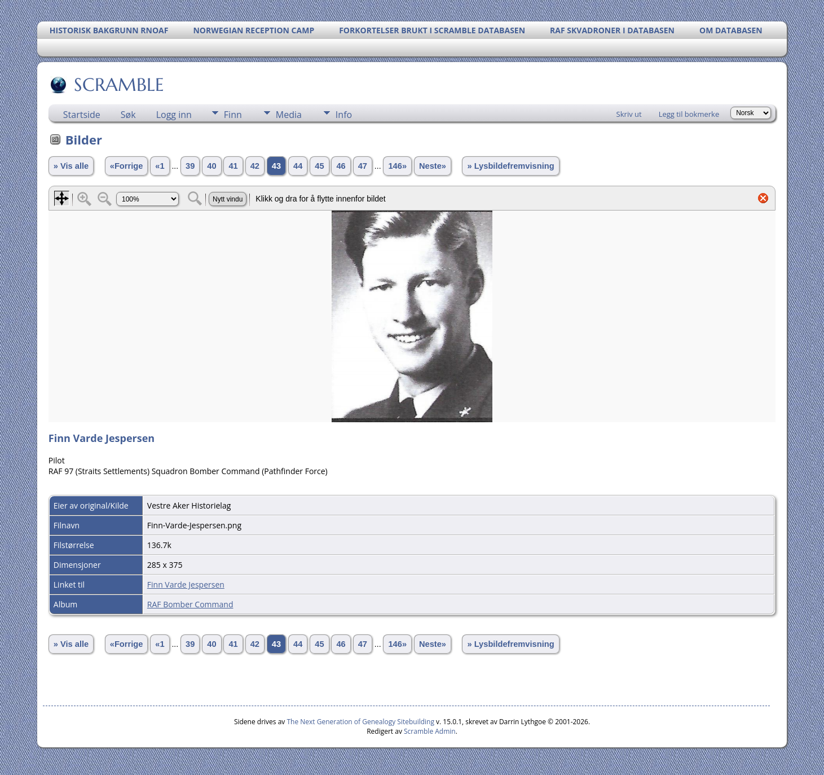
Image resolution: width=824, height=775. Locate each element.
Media (289, 114)
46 (340, 165)
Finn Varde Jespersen (185, 584)
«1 (159, 165)
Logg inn (174, 114)
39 (190, 165)
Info (344, 114)
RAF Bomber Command (190, 604)
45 (319, 165)
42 (254, 165)
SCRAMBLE (118, 84)
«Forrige (126, 165)
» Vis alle (71, 165)
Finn (233, 114)
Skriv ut (629, 114)
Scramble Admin (430, 731)
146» (397, 165)
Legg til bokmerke (689, 114)
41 (232, 165)
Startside (81, 114)
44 (297, 165)
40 (211, 165)
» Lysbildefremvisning (510, 165)
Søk (128, 114)
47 (362, 165)
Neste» (432, 165)
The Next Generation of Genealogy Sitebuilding (360, 721)
